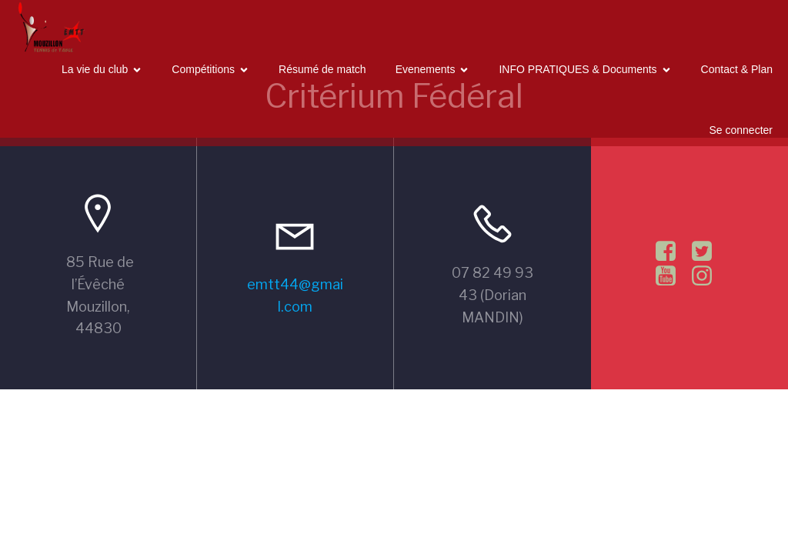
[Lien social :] (671, 251)
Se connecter (741, 130)
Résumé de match (322, 69)
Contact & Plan (737, 69)
